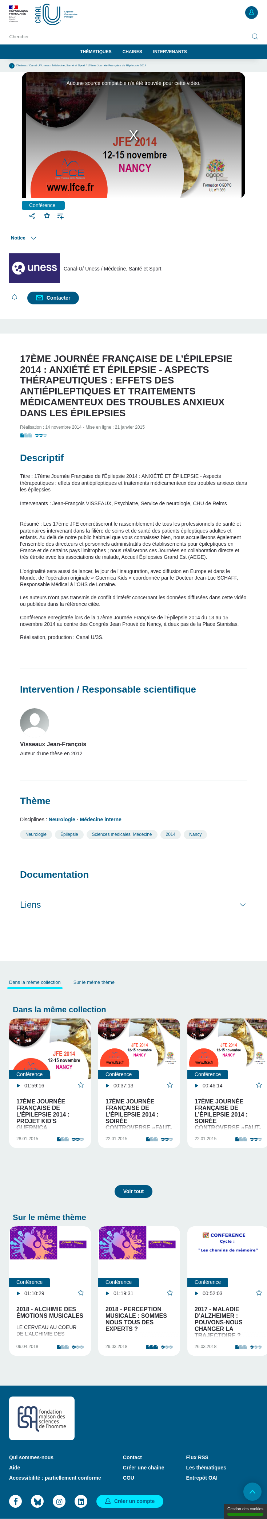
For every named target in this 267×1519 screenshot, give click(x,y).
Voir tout (133, 1191)
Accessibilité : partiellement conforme (55, 1478)
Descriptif (42, 457)
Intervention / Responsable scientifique (108, 689)
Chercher (19, 36)
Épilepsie (69, 834)
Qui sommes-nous (31, 1457)
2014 (171, 834)
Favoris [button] (47, 215)
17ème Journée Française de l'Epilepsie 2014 (116, 65)
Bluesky (37, 1501)
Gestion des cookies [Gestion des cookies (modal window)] (245, 1511)
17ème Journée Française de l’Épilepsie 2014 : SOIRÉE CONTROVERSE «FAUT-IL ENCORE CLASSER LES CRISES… (138, 1121)
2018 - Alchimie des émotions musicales (49, 1312)
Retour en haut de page (252, 1492)
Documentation (54, 874)
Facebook (15, 1501)
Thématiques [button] (95, 51)
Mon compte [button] (251, 12)
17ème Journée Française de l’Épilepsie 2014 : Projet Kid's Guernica (42, 1114)
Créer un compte (134, 1501)
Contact (132, 1457)
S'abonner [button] (14, 297)
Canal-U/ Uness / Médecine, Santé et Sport (57, 65)
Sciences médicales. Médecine (122, 834)
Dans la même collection (35, 982)
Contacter (58, 298)
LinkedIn (81, 1501)
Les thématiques (206, 1468)
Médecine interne (100, 819)
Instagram (59, 1501)
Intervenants (170, 51)
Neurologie (62, 819)
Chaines (132, 51)
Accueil (12, 66)
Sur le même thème (94, 982)
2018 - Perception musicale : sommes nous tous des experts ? (136, 1319)
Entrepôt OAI (201, 1478)
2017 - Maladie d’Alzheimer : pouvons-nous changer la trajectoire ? (219, 1322)
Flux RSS (197, 1457)
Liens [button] (30, 905)
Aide (14, 1468)
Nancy (195, 834)
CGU (128, 1478)
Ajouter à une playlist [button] (60, 216)
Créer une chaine (143, 1468)
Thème (35, 800)
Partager (33, 215)
